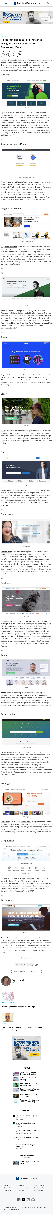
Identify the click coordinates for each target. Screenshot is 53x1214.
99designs (6, 783)
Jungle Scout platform (39, 259)
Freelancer (6, 583)
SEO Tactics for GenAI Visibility (24, 1079)
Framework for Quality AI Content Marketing (26, 1101)
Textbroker (6, 900)
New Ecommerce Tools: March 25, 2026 (25, 1084)
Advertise (22, 1185)
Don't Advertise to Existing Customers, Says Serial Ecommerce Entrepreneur (22, 1028)
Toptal (4, 655)
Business (4, 1023)
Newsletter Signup (25, 1188)
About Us (7, 1185)
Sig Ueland (17, 51)
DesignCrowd (7, 840)
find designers (26, 822)
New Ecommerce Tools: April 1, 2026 (25, 1095)
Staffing (3, 37)
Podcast (21, 1190)
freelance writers (31, 938)
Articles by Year (39, 1185)
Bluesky (29, 1200)
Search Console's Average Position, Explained (26, 1090)
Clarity (4, 394)
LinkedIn (20, 1200)
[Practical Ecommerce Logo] (26, 3)
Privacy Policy (38, 1190)
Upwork (5, 74)
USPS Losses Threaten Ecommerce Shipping (25, 1073)
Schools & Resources (8, 1002)
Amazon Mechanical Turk (13, 144)
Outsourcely (7, 514)
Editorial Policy (8, 1190)
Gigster (4, 337)
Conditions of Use (39, 1188)
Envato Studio (8, 714)
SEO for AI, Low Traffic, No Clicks (26, 1163)
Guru (3, 452)
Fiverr (4, 273)
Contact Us (7, 1188)
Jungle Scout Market (11, 208)
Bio (13, 983)
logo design (39, 757)
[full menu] (6, 4)
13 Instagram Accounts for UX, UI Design (18, 1006)
